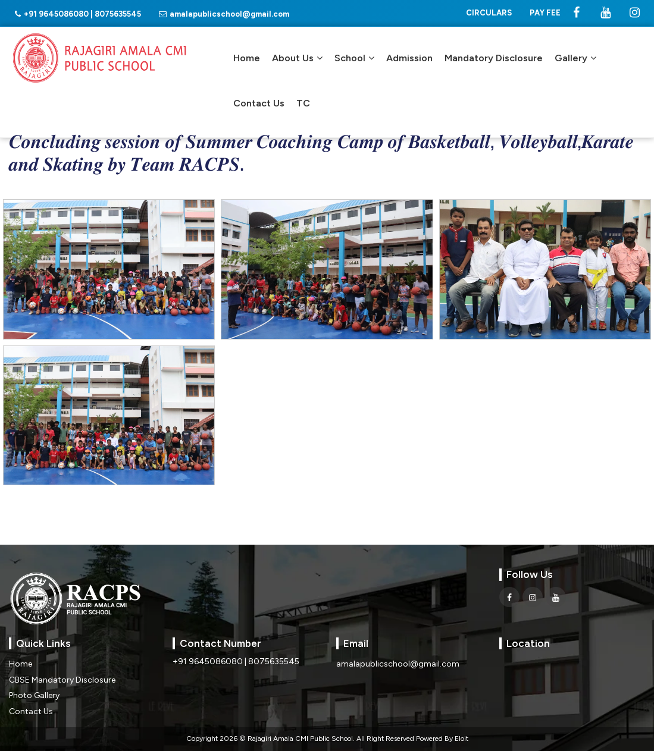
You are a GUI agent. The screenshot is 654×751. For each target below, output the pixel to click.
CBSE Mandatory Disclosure (62, 680)
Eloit (461, 738)
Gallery (575, 58)
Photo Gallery (34, 695)
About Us (297, 58)
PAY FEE (545, 12)
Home (246, 58)
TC (303, 103)
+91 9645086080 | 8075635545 (78, 14)
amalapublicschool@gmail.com (224, 14)
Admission (409, 58)
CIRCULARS (489, 12)
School (354, 58)
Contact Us (258, 103)
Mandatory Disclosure (494, 58)
